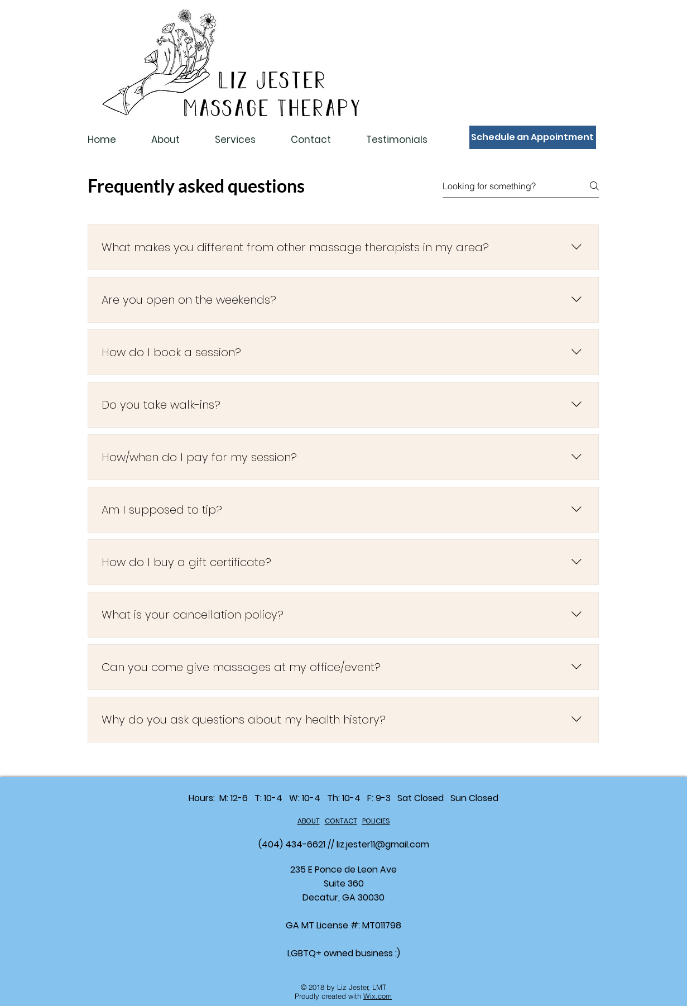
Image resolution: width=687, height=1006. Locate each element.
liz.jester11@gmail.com (383, 844)
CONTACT (341, 821)
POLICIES (376, 821)
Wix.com (377, 995)
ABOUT (308, 821)
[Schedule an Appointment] (532, 137)
